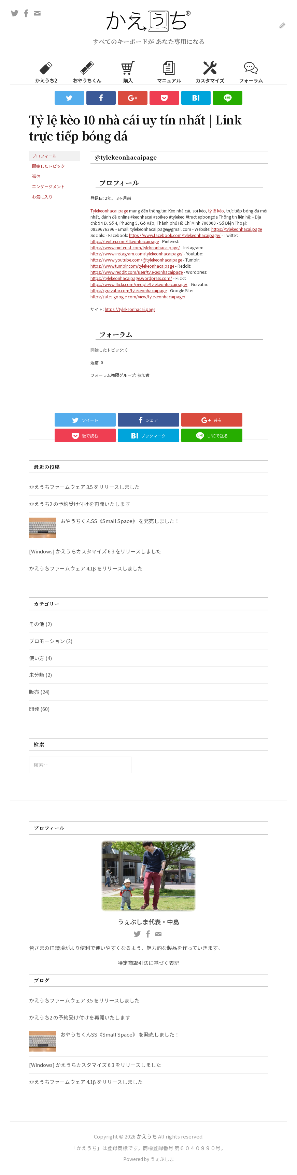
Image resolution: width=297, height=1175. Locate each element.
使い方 (36, 657)
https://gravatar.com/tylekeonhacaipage (128, 290)
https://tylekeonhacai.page (236, 229)
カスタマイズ (210, 71)
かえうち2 (46, 71)
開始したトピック (48, 166)
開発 (34, 708)
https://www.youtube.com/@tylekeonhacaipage (136, 260)
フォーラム (251, 71)
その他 (36, 623)
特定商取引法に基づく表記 (148, 962)
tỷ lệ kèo (216, 210)
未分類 (36, 674)
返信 (36, 176)
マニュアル (169, 71)
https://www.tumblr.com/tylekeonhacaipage (132, 266)
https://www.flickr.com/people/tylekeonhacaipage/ (138, 284)
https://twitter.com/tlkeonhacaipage (124, 241)
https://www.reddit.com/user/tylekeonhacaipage (136, 272)
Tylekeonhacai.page (109, 210)
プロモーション (47, 640)
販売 (34, 691)
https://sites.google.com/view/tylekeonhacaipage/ (137, 296)
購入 (128, 71)
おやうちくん (87, 71)
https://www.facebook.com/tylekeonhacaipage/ (175, 235)
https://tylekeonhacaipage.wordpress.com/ (131, 278)
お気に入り (42, 196)
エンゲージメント (48, 186)
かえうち (147, 1136)
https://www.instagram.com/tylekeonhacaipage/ (136, 253)
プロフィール (44, 156)
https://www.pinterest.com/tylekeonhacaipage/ (135, 247)
